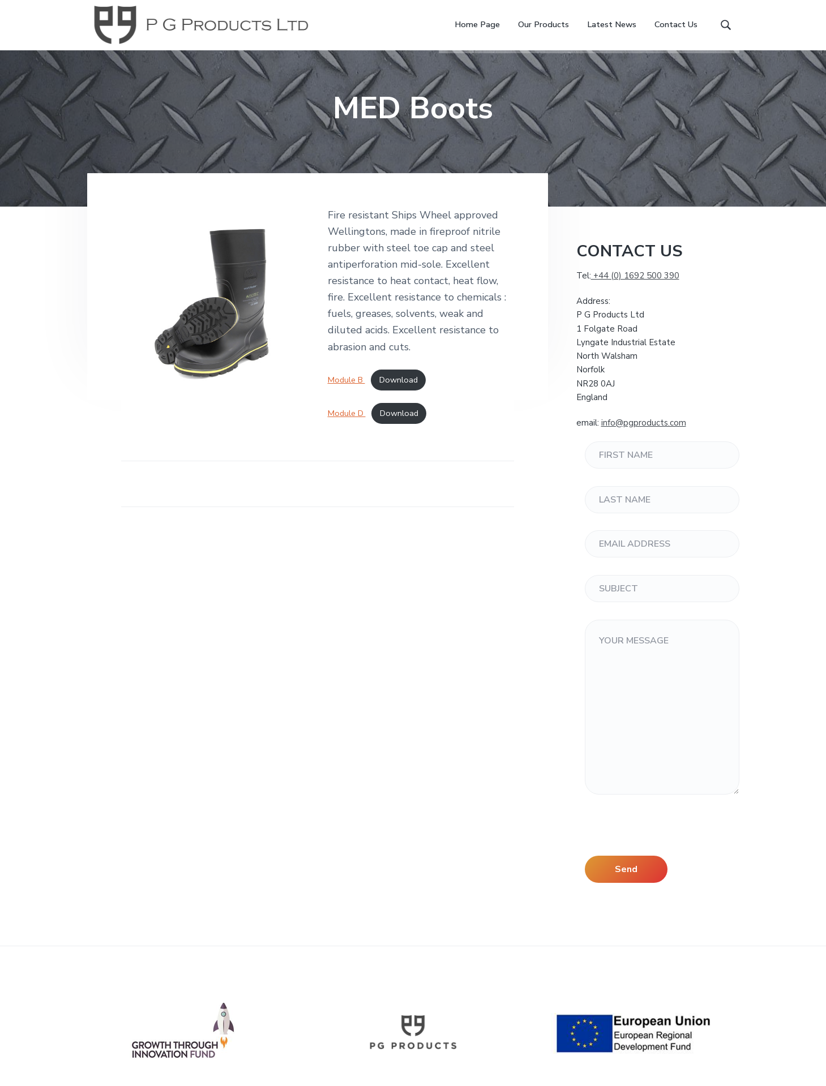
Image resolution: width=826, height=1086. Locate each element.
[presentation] (671, 847)
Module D (347, 426)
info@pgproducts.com (643, 435)
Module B (346, 392)
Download (398, 392)
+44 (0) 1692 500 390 (635, 288)
